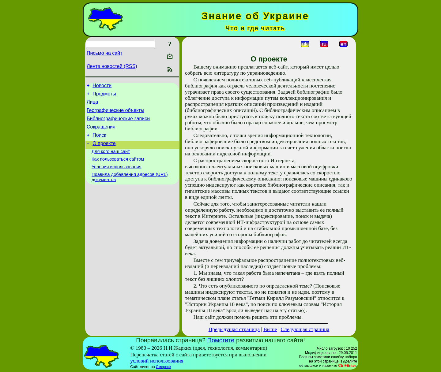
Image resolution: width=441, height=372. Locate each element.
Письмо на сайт (104, 53)
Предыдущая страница (234, 329)
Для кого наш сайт (111, 159)
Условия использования (116, 176)
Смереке (163, 367)
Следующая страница (305, 329)
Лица (92, 104)
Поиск (99, 141)
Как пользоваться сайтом (118, 168)
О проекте (103, 150)
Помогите (221, 340)
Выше (270, 329)
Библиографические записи (118, 123)
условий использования (156, 361)
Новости (101, 86)
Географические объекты (115, 114)
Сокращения (101, 132)
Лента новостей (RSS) (112, 66)
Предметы (104, 95)
